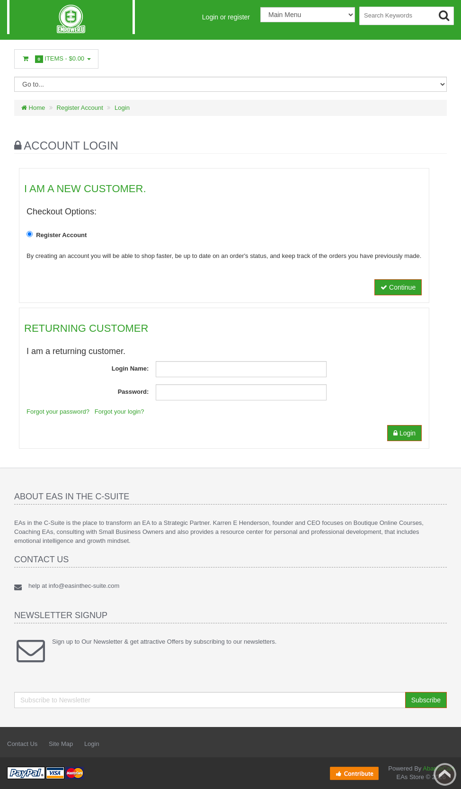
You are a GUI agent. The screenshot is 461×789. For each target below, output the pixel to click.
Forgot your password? (58, 411)
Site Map (61, 743)
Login (122, 107)
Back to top (445, 774)
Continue (398, 287)
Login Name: (130, 368)
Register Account (80, 107)
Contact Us (22, 743)
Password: (133, 391)
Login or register (226, 17)
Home (33, 107)
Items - (56, 59)
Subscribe (426, 700)
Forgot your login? (119, 411)
